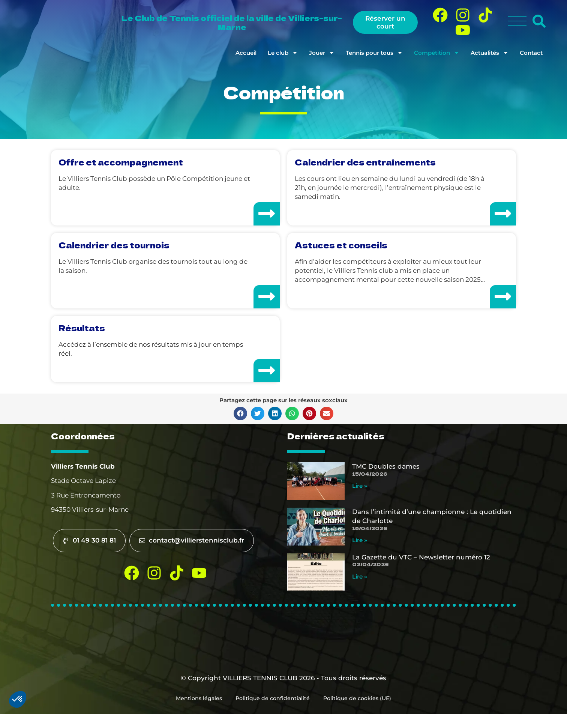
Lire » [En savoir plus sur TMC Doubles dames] (359, 485)
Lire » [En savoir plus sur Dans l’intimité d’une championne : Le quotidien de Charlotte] (359, 540)
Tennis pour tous (374, 52)
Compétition (436, 52)
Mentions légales (197, 698)
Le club (283, 52)
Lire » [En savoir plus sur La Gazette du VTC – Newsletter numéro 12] (359, 576)
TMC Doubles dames (386, 466)
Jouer (321, 52)
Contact (531, 52)
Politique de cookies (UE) (359, 698)
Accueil (246, 52)
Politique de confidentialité (273, 698)
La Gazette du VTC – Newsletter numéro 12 (421, 557)
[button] (240, 413)
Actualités (489, 52)
